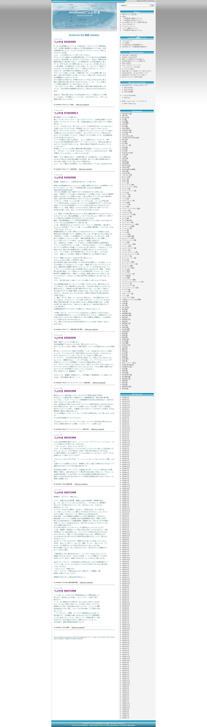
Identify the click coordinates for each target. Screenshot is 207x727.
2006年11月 (126, 534)
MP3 (123, 139)
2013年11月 (126, 407)
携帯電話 (125, 319)
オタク (124, 260)
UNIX (124, 158)
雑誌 (123, 384)
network (124, 173)
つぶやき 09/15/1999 (65, 437)
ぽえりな (125, 177)
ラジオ (124, 192)
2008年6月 (125, 496)
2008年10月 (126, 488)
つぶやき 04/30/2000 (65, 177)
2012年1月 (125, 425)
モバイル (125, 189)
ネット (124, 183)
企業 (123, 303)
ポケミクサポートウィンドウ (131, 65)
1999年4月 (125, 696)
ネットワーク (126, 185)
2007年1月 (125, 530)
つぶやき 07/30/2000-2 (66, 113)
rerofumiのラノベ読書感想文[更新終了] (134, 46)
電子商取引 (125, 375)
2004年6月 (125, 591)
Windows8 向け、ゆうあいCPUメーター (135, 73)
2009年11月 (126, 464)
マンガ (124, 202)
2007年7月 (125, 518)
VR (123, 160)
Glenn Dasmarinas (112, 725)
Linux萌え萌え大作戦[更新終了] (132, 45)
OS (123, 141)
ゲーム (124, 272)
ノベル (124, 198)
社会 (123, 353)
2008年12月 (126, 484)
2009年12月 (126, 462)
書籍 (123, 349)
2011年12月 (126, 427)
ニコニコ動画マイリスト (130, 28)
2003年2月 (125, 621)
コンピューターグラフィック (131, 282)
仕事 (123, 301)
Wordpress (84, 725)
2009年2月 (125, 480)
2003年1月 (125, 623)
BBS (123, 115)
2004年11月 (126, 581)
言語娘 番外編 (126, 365)
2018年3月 (125, 399)
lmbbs (124, 171)
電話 (123, 382)
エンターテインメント (77, 382)
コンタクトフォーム (128, 26)
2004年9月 (125, 585)
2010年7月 (125, 448)
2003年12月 (126, 603)
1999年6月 (125, 692)
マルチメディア (127, 200)
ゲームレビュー (127, 274)
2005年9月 (125, 561)
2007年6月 (125, 520)
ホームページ (126, 238)
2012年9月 (125, 417)
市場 (123, 311)
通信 (81, 329)
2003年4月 (125, 617)
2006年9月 (125, 538)
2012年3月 (125, 423)
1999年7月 (125, 690)
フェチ (124, 230)
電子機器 (125, 376)
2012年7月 (125, 419)
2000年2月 (125, 676)
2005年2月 (125, 575)
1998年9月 (125, 710)
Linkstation (125, 132)
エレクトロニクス (128, 248)
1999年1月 (125, 702)
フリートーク (126, 226)
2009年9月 (125, 468)
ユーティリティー (128, 191)
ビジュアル (125, 216)
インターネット (127, 244)
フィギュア (125, 228)
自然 (123, 369)
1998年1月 (125, 718)
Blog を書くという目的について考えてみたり (137, 71)
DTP (123, 125)
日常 (78, 329)
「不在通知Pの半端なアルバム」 (132, 20)
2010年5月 (125, 452)
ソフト (124, 295)
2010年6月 (125, 450)
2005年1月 (125, 577)
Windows (125, 165)
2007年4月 (125, 524)
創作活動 (125, 315)
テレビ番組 (125, 220)
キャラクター (126, 262)
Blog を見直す (126, 63)
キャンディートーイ (128, 264)
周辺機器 (125, 313)
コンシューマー (127, 285)
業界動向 (125, 323)
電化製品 (125, 378)
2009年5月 (125, 474)
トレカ (124, 206)
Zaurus (124, 167)
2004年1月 (125, 601)
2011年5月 (125, 435)
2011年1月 (125, 439)
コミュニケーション (128, 287)
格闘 (123, 321)
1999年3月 (125, 698)
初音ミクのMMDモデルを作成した (133, 59)
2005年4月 (125, 571)
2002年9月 (125, 631)
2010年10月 (126, 445)
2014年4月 (125, 403)
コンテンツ (125, 283)
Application (125, 113)
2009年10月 (126, 466)
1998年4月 (125, 716)
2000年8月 (125, 664)
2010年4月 (125, 454)
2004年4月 (125, 595)
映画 (72, 104)
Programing (126, 153)
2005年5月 (125, 569)
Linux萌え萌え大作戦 (129, 137)
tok (129, 98)
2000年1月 (125, 678)
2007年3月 (125, 526)
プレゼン (125, 210)
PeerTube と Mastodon (129, 55)
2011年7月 (125, 433)
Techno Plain (93, 725)
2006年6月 (125, 543)
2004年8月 (125, 587)
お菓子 (124, 181)
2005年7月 (125, 565)
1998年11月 (126, 706)
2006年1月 (125, 553)
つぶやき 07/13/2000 (129, 95)
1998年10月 (126, 708)
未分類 (124, 329)
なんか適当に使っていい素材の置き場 (134, 22)
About (124, 16)
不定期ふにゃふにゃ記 (129, 299)
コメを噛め (125, 43)
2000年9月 (125, 662)
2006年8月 (125, 540)
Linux (124, 134)
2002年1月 (125, 640)
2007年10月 (126, 512)
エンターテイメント (77, 429)
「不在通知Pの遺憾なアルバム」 (132, 18)
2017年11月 (126, 401)
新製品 (124, 339)
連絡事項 (125, 386)
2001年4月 (125, 650)
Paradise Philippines (128, 725)
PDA (123, 147)
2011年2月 (125, 437)
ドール (124, 232)
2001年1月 (125, 654)
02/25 (126, 92)
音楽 (123, 373)
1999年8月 (125, 688)
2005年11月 (126, 557)
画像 (123, 357)
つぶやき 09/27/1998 (65, 591)
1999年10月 (126, 684)
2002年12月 (126, 625)
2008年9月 (125, 490)
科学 (123, 355)
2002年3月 (125, 636)
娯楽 (72, 169)
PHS (123, 149)
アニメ (68, 169)
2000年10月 (126, 660)
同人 (123, 305)
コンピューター (127, 280)
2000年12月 (126, 656)
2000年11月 (126, 658)
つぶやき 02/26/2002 (65, 41)
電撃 (123, 380)
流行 (123, 325)
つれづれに (125, 175)
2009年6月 (125, 472)
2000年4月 (125, 672)
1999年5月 (125, 694)
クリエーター (126, 268)
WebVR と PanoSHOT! (129, 57)
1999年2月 (125, 700)
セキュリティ (126, 293)
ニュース (125, 234)
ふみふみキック (127, 41)
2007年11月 (126, 510)
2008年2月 (125, 504)
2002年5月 (125, 632)
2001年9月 (125, 644)
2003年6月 (125, 613)
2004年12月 (126, 579)
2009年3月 (125, 478)
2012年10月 (126, 415)
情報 (123, 333)
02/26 (126, 90)
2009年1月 (125, 482)
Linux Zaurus (126, 136)
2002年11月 (126, 627)
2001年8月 (125, 646)
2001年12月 (126, 642)
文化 (123, 341)
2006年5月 (125, 545)
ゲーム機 (125, 276)
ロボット (125, 196)
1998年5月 (125, 714)
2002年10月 (126, 629)
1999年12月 (126, 680)
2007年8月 (125, 516)
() (82, 104)
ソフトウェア (126, 297)
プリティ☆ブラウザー (129, 208)
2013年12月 (126, 405)
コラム (124, 278)
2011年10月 (126, 431)
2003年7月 (125, 611)
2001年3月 (125, 652)
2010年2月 (125, 458)
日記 (123, 347)
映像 (123, 335)
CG (64, 582)
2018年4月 (125, 397)
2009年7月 (125, 470)
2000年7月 (125, 666)
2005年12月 (126, 555)
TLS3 (124, 154)
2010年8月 (125, 447)
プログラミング (127, 214)
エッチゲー (125, 256)
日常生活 (125, 345)
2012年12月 (126, 411)
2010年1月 (125, 460)
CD (123, 119)
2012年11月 (126, 413)
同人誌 (124, 307)
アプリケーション (128, 240)
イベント (125, 246)
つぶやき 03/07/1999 (65, 492)
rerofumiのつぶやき (85, 12)
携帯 (123, 317)
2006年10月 (126, 536)
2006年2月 (125, 551)
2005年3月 (125, 573)
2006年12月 (126, 532)
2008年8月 (125, 492)
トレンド (125, 204)
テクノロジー (126, 222)
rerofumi (130, 90)
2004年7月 (125, 589)
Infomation (125, 130)
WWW (124, 164)
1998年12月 (126, 704)
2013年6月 (125, 409)
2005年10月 (126, 559)
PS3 (123, 151)
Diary (64, 104)
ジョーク (125, 291)
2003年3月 (125, 619)
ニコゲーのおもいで (128, 24)
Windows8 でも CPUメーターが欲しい (134, 75)
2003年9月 (125, 607)
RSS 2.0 (90, 637)
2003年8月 (125, 609)
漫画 (123, 327)
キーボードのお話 (128, 69)
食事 (123, 371)
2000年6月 (125, 668)
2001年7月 (125, 648)
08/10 (126, 88)
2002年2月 (125, 638)
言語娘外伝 (125, 367)
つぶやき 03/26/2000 (65, 337)
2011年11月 (126, 429)
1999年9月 (125, 686)
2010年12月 (126, 441)
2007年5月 (125, 522)
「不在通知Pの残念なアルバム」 (132, 30)
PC (123, 143)
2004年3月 (125, 597)
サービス (125, 289)
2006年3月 (125, 549)
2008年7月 (125, 494)
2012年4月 (125, 421)
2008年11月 (126, 486)
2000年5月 (125, 670)
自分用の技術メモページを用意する (133, 61)
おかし (124, 179)
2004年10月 (126, 583)
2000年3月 (125, 674)
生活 (123, 359)
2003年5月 (125, 615)
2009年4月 (125, 476)
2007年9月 (125, 514)
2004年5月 (125, 593)
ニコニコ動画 (126, 236)
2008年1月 (125, 506)
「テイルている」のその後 (131, 67)
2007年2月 (125, 528)
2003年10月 (126, 605)
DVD (123, 126)
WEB (123, 162)
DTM (123, 123)
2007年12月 (126, 508)
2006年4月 (125, 547)
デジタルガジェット (128, 224)
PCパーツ (125, 145)
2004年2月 (125, 599)
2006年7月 (125, 541)
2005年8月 (125, 563)
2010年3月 (125, 456)
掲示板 (124, 331)
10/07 (126, 98)
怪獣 (73, 582)
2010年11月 (126, 443)
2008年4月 (125, 500)
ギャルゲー (125, 266)
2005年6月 (125, 567)
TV (123, 156)
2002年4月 (125, 634)
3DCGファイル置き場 (129, 14)
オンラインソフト (128, 258)
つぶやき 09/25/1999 (65, 391)
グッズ (124, 270)
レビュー (125, 194)
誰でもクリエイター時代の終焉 (132, 77)
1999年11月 (126, 682)
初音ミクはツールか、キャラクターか (134, 101)
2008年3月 (125, 502)
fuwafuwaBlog (126, 169)
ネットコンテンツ (128, 187)
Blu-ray (124, 117)
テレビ (68, 104)
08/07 (126, 103)
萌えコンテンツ (127, 363)
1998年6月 (125, 712)
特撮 (76, 582)
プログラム (125, 212)
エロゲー (125, 250)
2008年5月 (125, 498)
